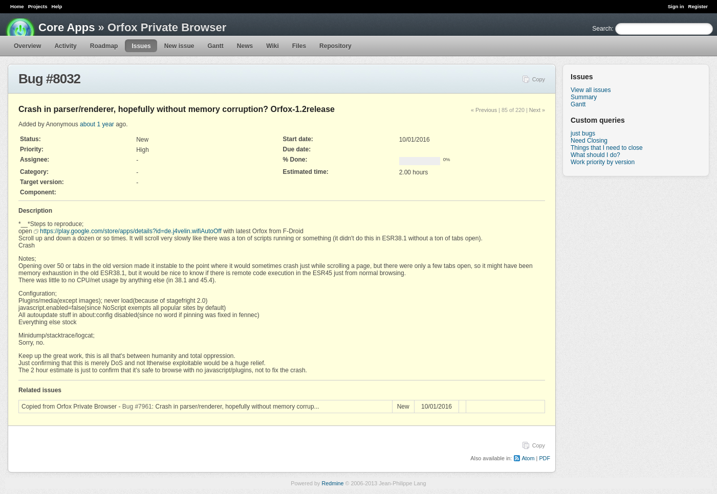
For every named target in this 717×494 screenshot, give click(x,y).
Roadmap (104, 46)
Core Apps (66, 27)
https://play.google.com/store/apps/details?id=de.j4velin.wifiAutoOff (131, 231)
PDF (544, 458)
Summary (584, 97)
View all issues (591, 90)
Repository (335, 46)
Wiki (272, 46)
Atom (528, 458)
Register (698, 6)
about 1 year (97, 124)
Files (299, 46)
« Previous (484, 110)
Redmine (332, 483)
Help (57, 6)
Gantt (215, 46)
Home (17, 6)
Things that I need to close (607, 147)
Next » (537, 110)
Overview (27, 46)
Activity (65, 46)
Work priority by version (603, 162)
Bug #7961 (137, 406)
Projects (38, 6)
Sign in (676, 6)
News (245, 46)
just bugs (583, 133)
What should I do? (595, 155)
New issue (179, 46)
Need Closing (589, 140)
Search (602, 28)
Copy (538, 79)
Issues (141, 46)
